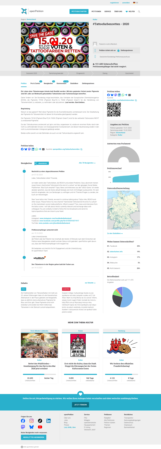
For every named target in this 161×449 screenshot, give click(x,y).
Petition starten (79, 11)
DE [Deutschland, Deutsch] (135, 3)
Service (107, 11)
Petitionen (96, 11)
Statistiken (74, 83)
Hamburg (121, 331)
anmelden (126, 3)
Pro (23, 289)
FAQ (85, 418)
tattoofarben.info (116, 252)
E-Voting (87, 427)
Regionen (107, 427)
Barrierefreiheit (129, 427)
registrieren (114, 3)
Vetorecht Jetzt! (89, 430)
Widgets (87, 420)
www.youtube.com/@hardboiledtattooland (54, 223)
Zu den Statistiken (114, 233)
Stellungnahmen (127, 50)
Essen (80, 331)
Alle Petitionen (109, 420)
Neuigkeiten (48, 82)
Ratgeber (107, 418)
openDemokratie (90, 423)
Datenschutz (128, 423)
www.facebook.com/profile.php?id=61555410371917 (59, 221)
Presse (66, 425)
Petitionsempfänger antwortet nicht (45, 230)
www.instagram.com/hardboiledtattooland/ (56, 218)
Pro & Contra (35, 82)
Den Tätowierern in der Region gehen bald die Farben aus (53, 264)
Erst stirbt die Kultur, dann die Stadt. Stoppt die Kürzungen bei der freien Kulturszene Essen (80, 366)
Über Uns (118, 11)
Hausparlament (89, 425)
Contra (66, 289)
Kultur (95, 19)
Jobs (66, 420)
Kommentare (61, 82)
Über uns (67, 418)
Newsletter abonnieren (33, 437)
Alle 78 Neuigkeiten (86, 163)
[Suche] (139, 11)
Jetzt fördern (80, 405)
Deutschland (31, 19)
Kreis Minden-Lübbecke (39, 331)
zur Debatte (89, 283)
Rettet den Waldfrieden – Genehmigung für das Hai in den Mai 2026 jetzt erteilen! (39, 366)
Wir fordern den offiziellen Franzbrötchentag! (121, 364)
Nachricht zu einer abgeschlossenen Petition (48, 171)
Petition (24, 83)
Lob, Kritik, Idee (70, 427)
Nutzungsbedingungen (132, 420)
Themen (107, 425)
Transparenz (128, 418)
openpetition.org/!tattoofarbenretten (67, 149)
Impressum (128, 425)
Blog (65, 423)
